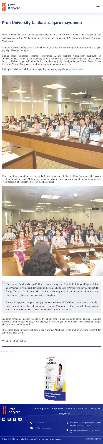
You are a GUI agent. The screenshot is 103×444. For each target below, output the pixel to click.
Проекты (82, 409)
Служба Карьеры (40, 409)
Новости (70, 409)
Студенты (57, 409)
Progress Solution (22, 439)
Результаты (65, 414)
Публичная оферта (93, 439)
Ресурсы (95, 409)
